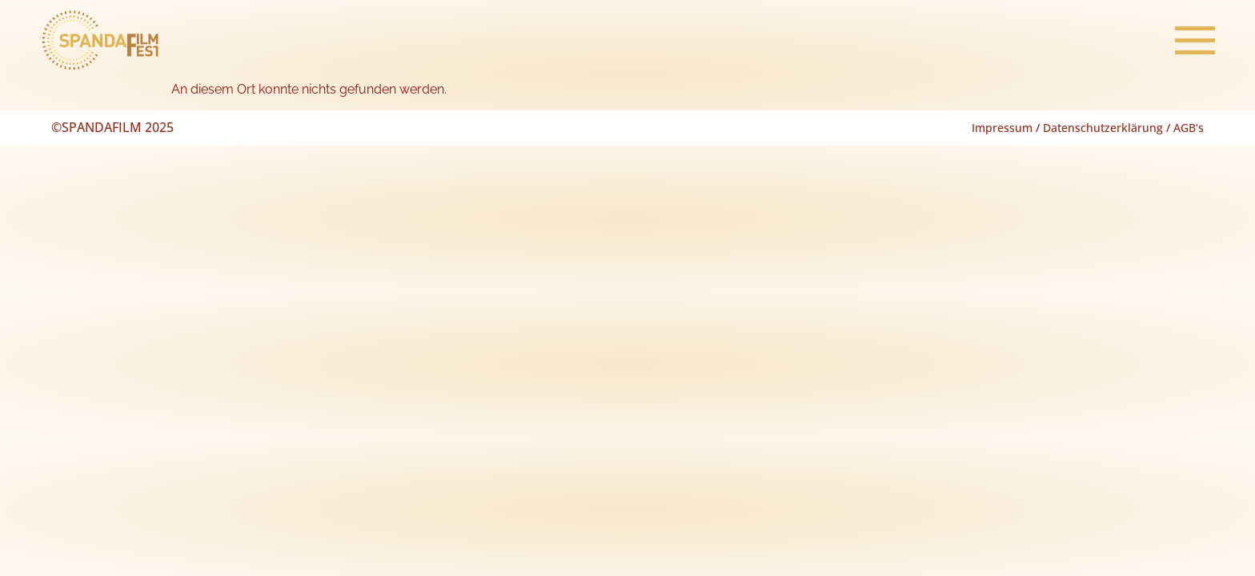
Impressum (1002, 127)
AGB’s (1188, 127)
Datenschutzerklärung (1103, 127)
